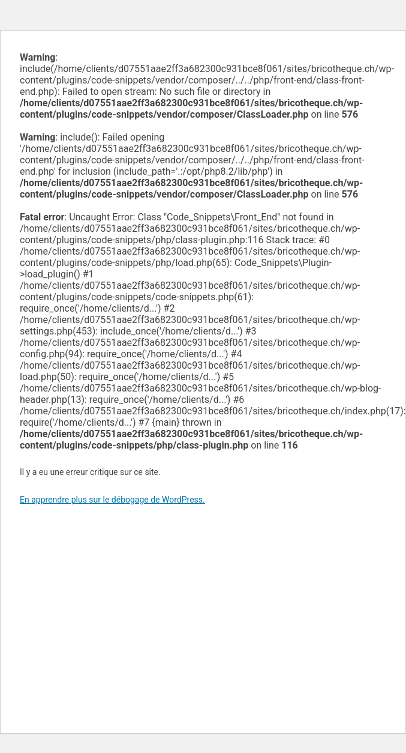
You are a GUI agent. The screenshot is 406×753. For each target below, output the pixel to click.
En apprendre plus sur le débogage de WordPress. (112, 499)
